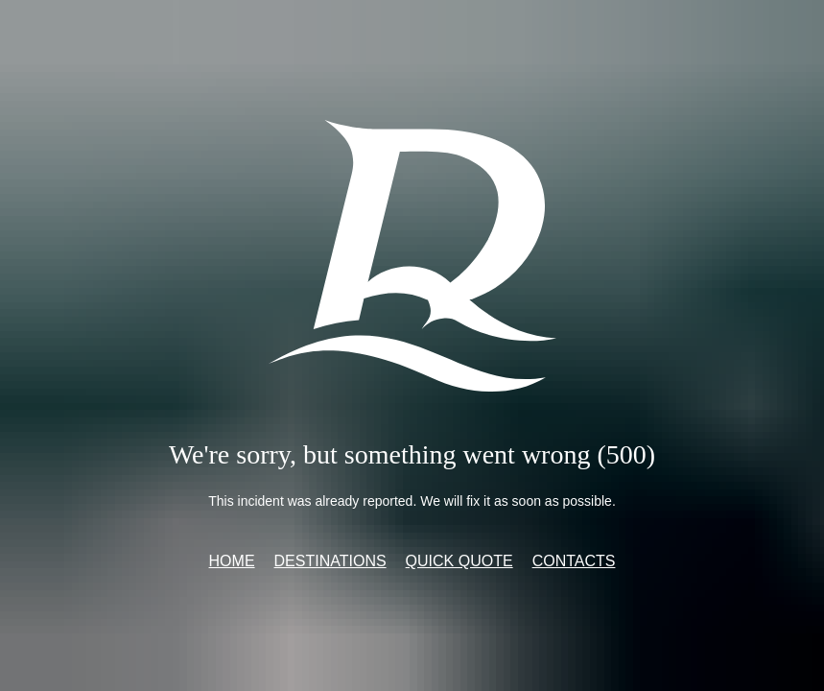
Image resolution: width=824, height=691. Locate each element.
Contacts (574, 561)
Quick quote (459, 561)
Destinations (330, 561)
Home (232, 561)
